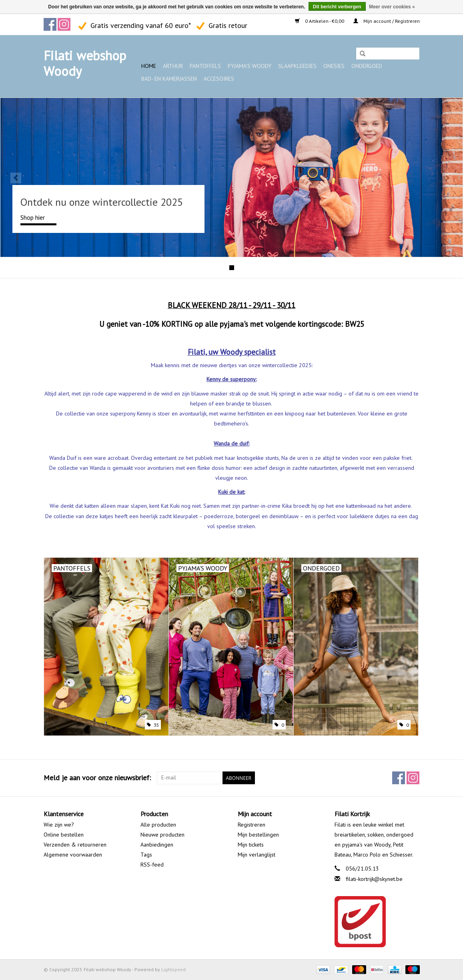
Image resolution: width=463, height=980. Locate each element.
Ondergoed (366, 66)
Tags (146, 854)
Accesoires (219, 78)
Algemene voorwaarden (73, 854)
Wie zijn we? (59, 824)
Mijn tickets (251, 844)
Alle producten (158, 824)
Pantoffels (205, 66)
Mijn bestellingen (258, 834)
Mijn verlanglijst (256, 854)
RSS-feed (152, 864)
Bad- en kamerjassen (169, 78)
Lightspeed (173, 969)
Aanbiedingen (156, 844)
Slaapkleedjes (297, 66)
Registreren (251, 824)
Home (148, 66)
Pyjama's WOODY (249, 66)
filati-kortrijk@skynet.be (374, 879)
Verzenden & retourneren (75, 844)
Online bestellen (64, 834)
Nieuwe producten (162, 834)
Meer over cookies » (392, 7)
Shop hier (32, 217)
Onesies (334, 66)
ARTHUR (173, 66)
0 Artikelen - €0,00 (320, 21)
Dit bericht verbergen (337, 7)
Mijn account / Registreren (386, 21)
